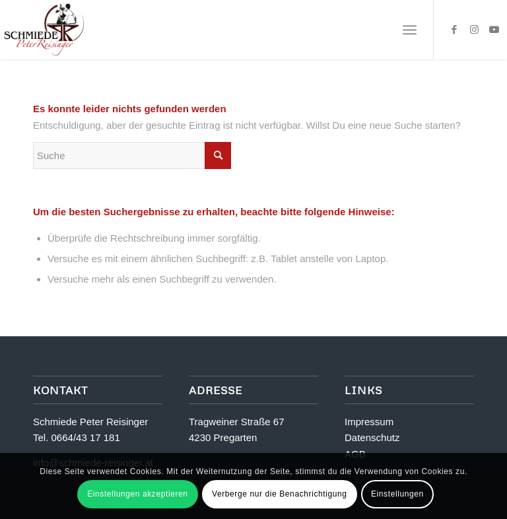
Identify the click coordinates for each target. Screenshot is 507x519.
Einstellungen (397, 494)
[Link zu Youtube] (494, 30)
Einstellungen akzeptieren (137, 494)
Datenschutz (372, 437)
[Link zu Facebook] (454, 30)
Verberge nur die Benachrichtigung (279, 494)
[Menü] (410, 30)
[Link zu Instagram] (474, 30)
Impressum (369, 421)
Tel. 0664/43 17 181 (76, 437)
